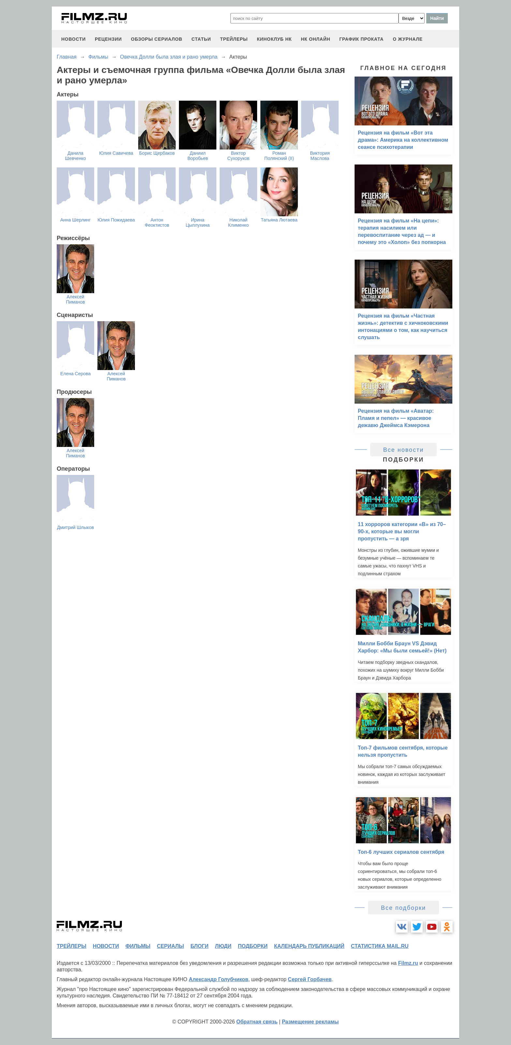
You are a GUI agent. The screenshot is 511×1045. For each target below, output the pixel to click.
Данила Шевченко (75, 155)
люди (223, 946)
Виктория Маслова (320, 155)
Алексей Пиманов (75, 299)
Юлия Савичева (116, 153)
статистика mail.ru (380, 946)
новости (73, 39)
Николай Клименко (238, 222)
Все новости (403, 450)
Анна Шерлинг (75, 219)
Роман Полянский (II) (279, 155)
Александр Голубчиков (218, 979)
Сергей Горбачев (309, 979)
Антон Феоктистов (157, 222)
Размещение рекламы (310, 1021)
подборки (253, 946)
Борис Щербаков (157, 153)
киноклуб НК (274, 39)
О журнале (408, 39)
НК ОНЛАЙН (315, 39)
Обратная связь (257, 1021)
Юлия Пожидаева (116, 219)
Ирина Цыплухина (198, 222)
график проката (361, 39)
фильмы (137, 946)
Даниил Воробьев (197, 155)
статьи (201, 39)
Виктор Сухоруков (238, 155)
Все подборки (403, 908)
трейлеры (234, 39)
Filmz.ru (408, 963)
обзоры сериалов (156, 39)
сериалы (170, 946)
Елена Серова (75, 373)
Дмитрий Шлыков (75, 527)
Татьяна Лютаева (279, 219)
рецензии (108, 39)
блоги (199, 946)
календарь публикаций (309, 946)
